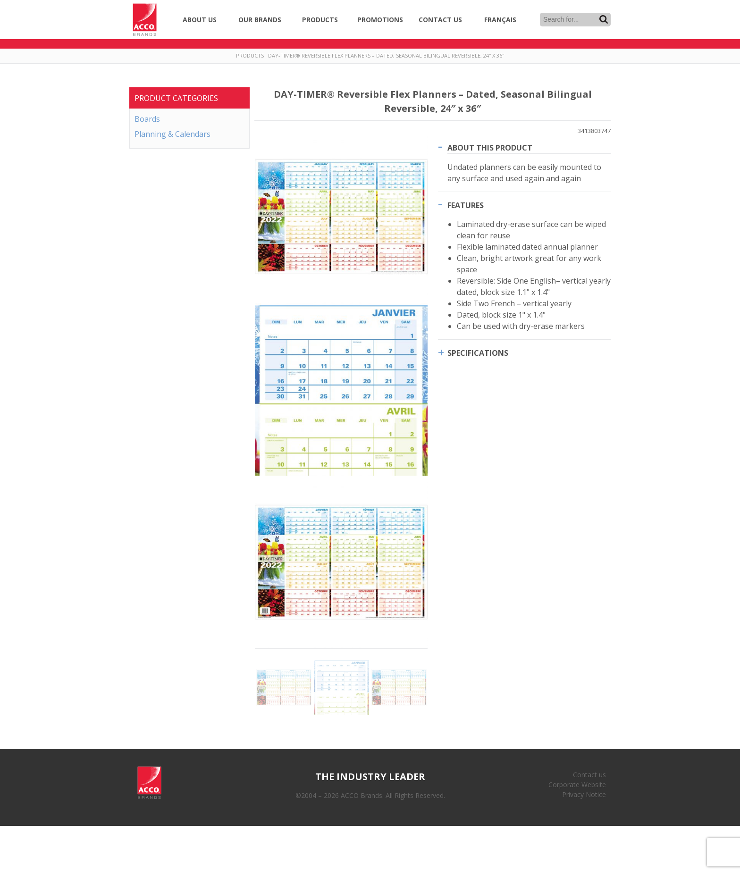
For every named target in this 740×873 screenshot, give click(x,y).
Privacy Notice (584, 794)
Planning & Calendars (172, 134)
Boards (147, 119)
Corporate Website (577, 784)
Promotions (380, 19)
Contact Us (440, 19)
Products (320, 19)
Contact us (589, 774)
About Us (200, 19)
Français (500, 19)
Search (603, 19)
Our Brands (259, 19)
